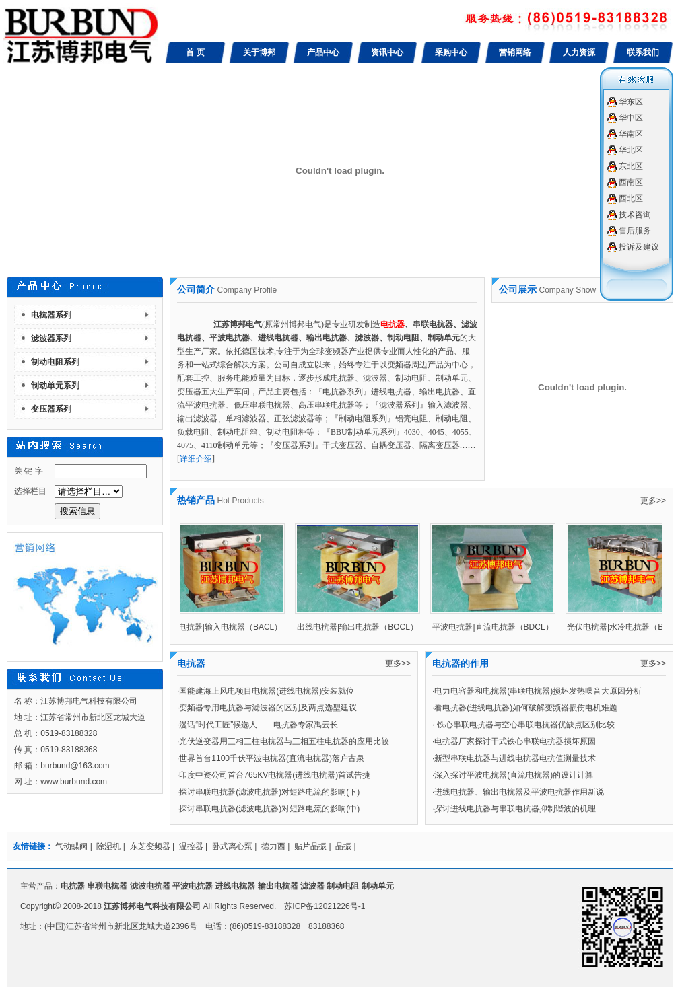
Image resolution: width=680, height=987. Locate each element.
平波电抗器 (192, 886)
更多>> (653, 500)
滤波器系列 (51, 338)
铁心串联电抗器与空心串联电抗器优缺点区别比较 (524, 724)
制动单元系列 (55, 385)
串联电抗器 (107, 886)
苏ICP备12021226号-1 (324, 906)
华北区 (631, 150)
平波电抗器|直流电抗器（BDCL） (496, 627)
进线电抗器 (235, 886)
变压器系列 (51, 409)
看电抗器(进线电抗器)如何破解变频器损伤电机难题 (525, 707)
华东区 (631, 101)
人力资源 (579, 52)
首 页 (195, 52)
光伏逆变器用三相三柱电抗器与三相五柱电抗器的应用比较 (284, 741)
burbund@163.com (74, 765)
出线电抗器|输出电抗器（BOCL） (360, 627)
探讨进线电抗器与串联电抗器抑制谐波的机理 (515, 808)
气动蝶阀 (71, 846)
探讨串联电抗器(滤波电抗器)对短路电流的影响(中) (269, 808)
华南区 (631, 134)
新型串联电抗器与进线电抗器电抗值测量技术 (515, 758)
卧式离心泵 (232, 846)
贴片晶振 (310, 846)
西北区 (631, 198)
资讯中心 (387, 52)
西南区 (631, 182)
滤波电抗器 (150, 886)
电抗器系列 (51, 315)
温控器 (191, 846)
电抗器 (73, 886)
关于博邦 (259, 52)
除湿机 (108, 846)
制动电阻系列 (55, 362)
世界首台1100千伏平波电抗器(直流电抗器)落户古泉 (271, 758)
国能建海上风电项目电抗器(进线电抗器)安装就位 (266, 691)
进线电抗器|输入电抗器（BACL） (225, 627)
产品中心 (323, 52)
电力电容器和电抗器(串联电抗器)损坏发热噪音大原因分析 (538, 691)
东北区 (631, 166)
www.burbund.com (73, 782)
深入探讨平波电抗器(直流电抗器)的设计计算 (513, 775)
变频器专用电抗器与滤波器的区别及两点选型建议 (268, 707)
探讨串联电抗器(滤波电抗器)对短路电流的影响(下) (269, 792)
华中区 (631, 117)
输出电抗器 (278, 886)
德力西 (273, 846)
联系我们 (643, 52)
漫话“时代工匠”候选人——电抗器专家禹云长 (258, 724)
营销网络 (515, 52)
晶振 (343, 846)
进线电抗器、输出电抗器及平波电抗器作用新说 (519, 792)
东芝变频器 (150, 846)
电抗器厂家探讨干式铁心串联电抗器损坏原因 (515, 741)
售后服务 (635, 230)
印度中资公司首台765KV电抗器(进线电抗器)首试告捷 (274, 775)
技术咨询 (635, 214)
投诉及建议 (639, 247)
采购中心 (451, 52)
